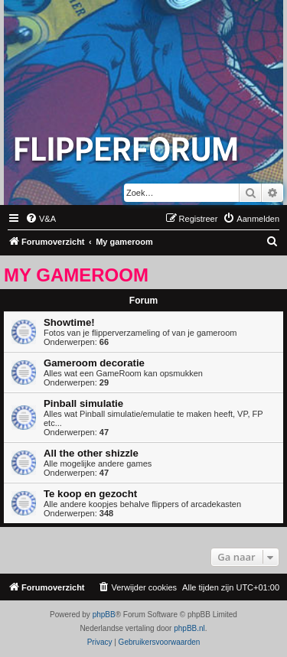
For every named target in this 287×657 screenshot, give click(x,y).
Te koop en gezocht (90, 493)
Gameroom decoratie (94, 363)
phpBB (104, 614)
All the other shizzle (91, 453)
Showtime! (69, 322)
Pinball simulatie (83, 403)
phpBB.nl (189, 628)
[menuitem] (40, 219)
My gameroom (76, 275)
